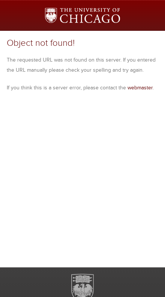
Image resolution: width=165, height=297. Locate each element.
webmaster (140, 87)
